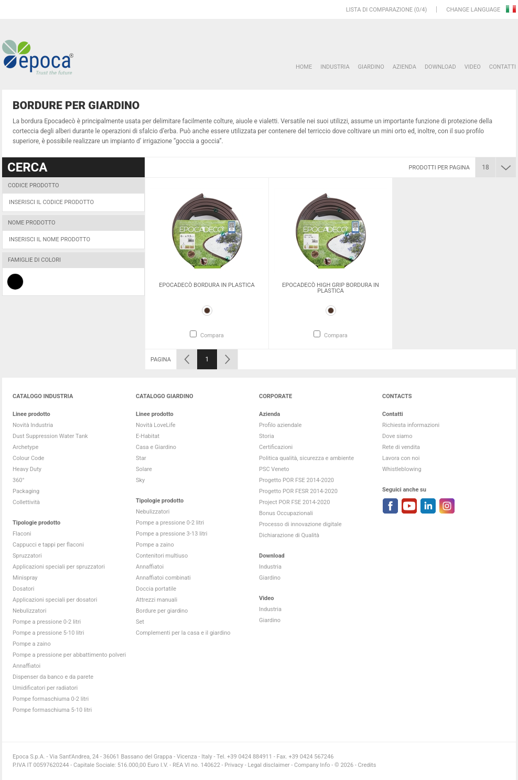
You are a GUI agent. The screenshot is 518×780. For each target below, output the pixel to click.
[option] (206, 263)
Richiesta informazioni (410, 425)
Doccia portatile (156, 588)
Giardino (371, 66)
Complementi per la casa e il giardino (183, 632)
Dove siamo (397, 436)
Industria (334, 66)
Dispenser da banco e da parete (53, 677)
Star (141, 458)
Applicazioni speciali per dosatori (55, 599)
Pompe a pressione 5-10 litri (48, 632)
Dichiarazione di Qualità (289, 535)
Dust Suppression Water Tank (50, 436)
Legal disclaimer (268, 765)
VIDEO (473, 66)
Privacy (233, 765)
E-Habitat (147, 436)
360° (19, 480)
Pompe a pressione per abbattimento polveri (69, 654)
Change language (474, 9)
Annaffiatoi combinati (163, 577)
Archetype (25, 447)
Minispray (25, 577)
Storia (266, 436)
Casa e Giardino (156, 447)
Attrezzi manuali (156, 599)
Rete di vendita (401, 447)
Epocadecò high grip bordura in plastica (330, 288)
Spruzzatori (27, 555)
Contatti (502, 66)
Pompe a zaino (32, 643)
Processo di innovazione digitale (300, 524)
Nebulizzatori (29, 610)
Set (140, 621)
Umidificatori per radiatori (45, 688)
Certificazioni (276, 447)
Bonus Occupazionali (286, 513)
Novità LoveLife (156, 425)
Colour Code (28, 458)
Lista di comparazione (379, 9)
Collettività (26, 502)
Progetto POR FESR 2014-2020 (298, 491)
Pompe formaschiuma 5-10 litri (52, 710)
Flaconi (22, 533)
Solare (144, 469)
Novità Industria (33, 425)
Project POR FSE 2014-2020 (294, 502)
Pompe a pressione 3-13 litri (171, 533)
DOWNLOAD (440, 66)
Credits (367, 765)
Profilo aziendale (280, 425)
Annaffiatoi (26, 666)
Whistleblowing (402, 469)
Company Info (312, 765)
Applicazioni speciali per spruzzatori (59, 566)
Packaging (26, 491)
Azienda (404, 66)
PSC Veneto (274, 469)
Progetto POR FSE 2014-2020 (296, 480)
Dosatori (23, 588)
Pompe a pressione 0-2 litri (47, 621)
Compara (212, 335)
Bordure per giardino (162, 610)
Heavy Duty (27, 469)
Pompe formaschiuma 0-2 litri (51, 699)
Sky (140, 480)
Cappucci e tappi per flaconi (48, 544)
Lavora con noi (400, 458)
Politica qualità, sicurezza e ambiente (306, 458)
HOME (304, 66)
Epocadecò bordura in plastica (206, 285)
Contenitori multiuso (162, 555)
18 (485, 167)
